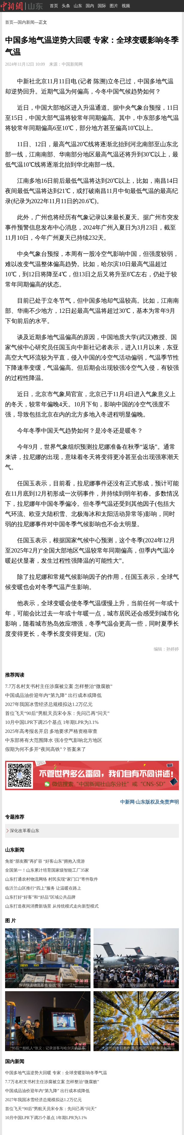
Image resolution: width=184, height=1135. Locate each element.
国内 (90, 6)
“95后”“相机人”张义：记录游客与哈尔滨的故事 (47, 1048)
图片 (114, 6)
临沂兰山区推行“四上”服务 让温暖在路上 (43, 888)
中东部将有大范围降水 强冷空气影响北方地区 (53, 740)
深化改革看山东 (24, 830)
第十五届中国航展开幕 (136, 985)
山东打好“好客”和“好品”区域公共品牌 (40, 897)
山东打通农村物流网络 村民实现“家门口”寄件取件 (51, 879)
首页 (54, 6)
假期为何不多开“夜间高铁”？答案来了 (45, 749)
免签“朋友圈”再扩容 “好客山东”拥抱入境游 (45, 861)
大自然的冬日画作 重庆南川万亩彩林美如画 (136, 1048)
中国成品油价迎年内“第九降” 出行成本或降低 (53, 695)
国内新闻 (26, 22)
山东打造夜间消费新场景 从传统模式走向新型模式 (52, 906)
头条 (66, 6)
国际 (102, 6)
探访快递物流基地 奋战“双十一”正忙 (48, 985)
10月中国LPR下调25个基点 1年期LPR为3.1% (52, 722)
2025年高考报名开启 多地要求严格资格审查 (51, 731)
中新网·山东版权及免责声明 (149, 802)
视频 (126, 6)
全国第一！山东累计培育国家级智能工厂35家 (47, 870)
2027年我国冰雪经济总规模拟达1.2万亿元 (49, 704)
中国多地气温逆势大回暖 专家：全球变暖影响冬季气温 (56, 1073)
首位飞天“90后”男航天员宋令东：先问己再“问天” (57, 713)
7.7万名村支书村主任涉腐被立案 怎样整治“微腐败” (58, 686)
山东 (78, 6)
